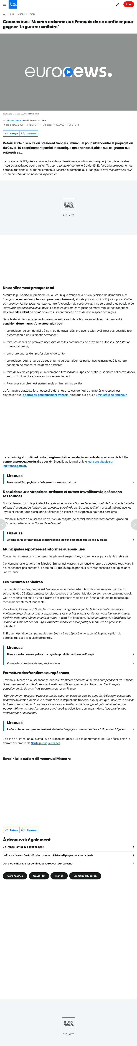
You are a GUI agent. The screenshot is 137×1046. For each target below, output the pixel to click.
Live (128, 4)
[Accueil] (4, 13)
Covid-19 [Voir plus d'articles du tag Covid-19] (39, 875)
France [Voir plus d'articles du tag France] (59, 875)
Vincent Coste (14, 120)
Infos (11, 14)
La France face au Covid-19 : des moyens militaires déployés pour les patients (48, 855)
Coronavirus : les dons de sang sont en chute (33, 663)
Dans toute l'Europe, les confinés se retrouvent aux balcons (41, 482)
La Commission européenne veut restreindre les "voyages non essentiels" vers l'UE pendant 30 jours (66, 729)
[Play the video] (68, 72)
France (32, 14)
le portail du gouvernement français (45, 395)
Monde (21, 14)
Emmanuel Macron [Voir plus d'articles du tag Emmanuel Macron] (85, 875)
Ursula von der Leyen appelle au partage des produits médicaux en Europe (50, 654)
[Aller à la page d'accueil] (13, 4)
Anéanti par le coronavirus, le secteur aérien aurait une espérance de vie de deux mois (57, 539)
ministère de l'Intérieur (112, 395)
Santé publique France (45, 743)
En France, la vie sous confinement (23, 846)
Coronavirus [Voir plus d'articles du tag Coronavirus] (15, 875)
